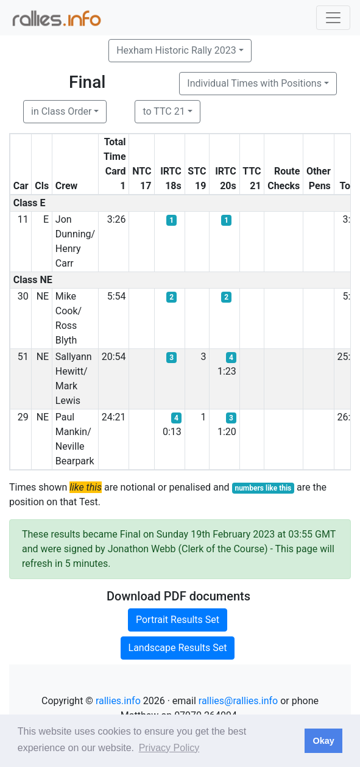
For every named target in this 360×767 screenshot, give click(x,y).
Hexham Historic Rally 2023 (176, 50)
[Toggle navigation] (333, 17)
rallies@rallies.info (238, 701)
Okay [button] (323, 741)
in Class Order (61, 111)
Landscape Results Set (178, 648)
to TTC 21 (164, 111)
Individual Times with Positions (254, 83)
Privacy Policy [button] (169, 748)
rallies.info (118, 701)
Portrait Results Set (177, 619)
